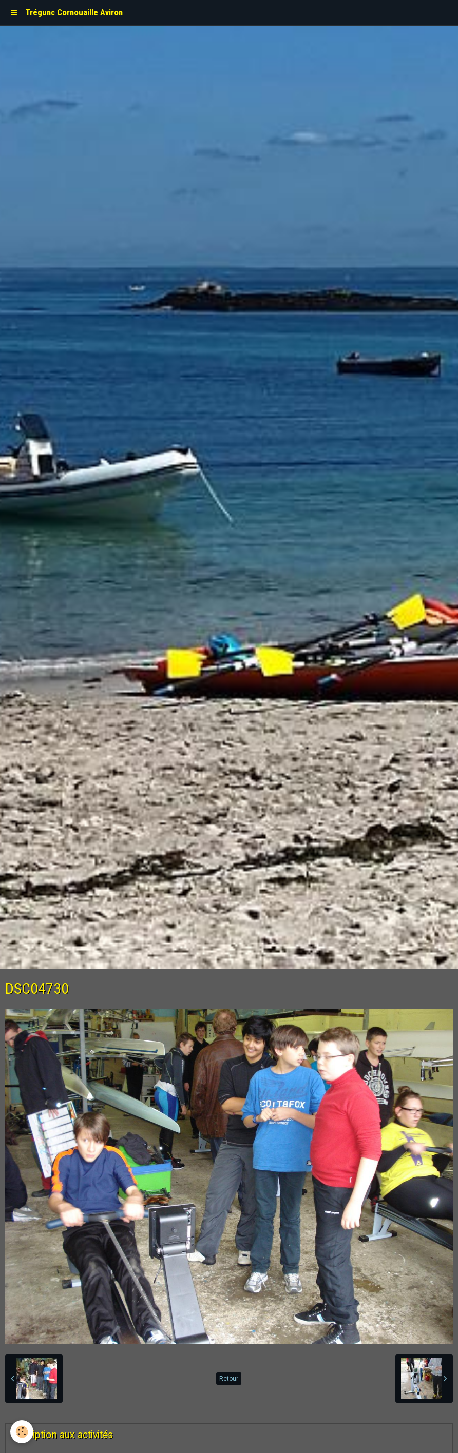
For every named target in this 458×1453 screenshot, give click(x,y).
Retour (228, 1378)
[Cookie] (21, 1431)
